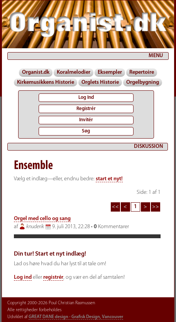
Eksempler (110, 72)
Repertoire (141, 72)
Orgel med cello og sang (42, 219)
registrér (53, 277)
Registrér (86, 108)
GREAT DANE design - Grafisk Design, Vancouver (76, 317)
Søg (86, 131)
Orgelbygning (142, 82)
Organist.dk (35, 72)
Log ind (23, 277)
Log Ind (86, 97)
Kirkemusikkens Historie (45, 82)
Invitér (86, 119)
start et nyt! (109, 179)
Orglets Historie (100, 82)
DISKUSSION (148, 146)
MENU (156, 56)
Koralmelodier (73, 72)
